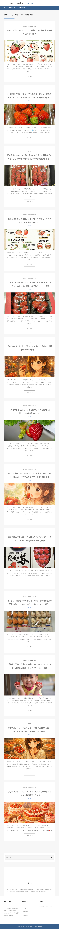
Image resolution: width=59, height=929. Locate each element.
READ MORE (29, 76)
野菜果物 (29, 37)
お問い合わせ (22, 7)
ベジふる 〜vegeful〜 (25, 926)
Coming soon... (25, 908)
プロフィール (12, 7)
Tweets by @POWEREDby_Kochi (45, 906)
